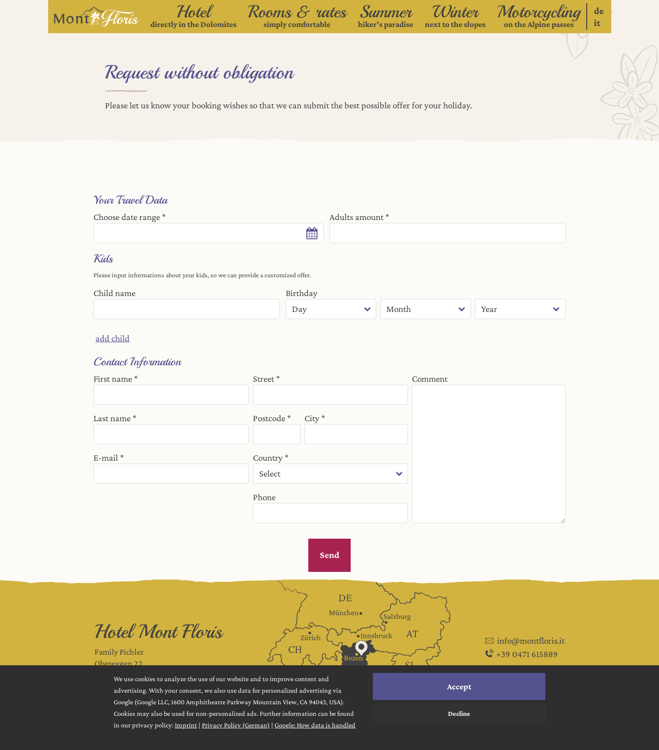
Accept (459, 686)
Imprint (186, 725)
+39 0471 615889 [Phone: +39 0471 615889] (521, 655)
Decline (459, 713)
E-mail (105, 458)
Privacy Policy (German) (236, 725)
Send (329, 555)
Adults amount (356, 217)
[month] (425, 309)
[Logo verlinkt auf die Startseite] (96, 16)
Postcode (269, 418)
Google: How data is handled (315, 725)
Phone (264, 497)
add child (112, 338)
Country (268, 458)
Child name (114, 293)
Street (263, 379)
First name (112, 379)
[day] (331, 309)
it (597, 22)
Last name (112, 418)
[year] (520, 309)
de (599, 10)
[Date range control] (208, 233)
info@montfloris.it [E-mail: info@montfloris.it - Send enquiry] (524, 641)
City (311, 418)
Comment (430, 379)
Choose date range (126, 217)
